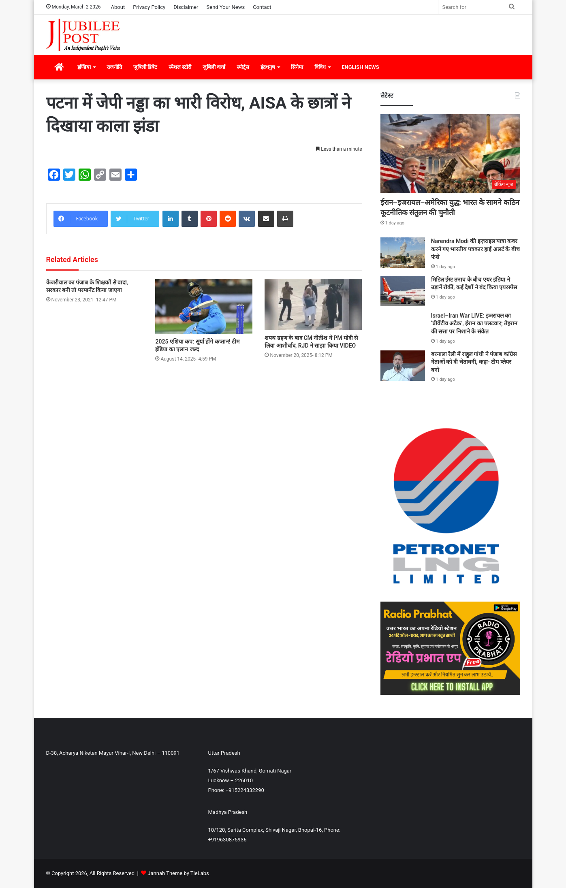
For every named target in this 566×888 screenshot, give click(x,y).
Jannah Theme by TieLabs (178, 873)
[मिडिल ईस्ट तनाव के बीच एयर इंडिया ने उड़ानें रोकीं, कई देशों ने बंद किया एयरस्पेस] (402, 291)
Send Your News (226, 7)
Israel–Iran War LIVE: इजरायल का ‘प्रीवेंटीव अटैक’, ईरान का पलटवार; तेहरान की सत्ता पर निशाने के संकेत (474, 323)
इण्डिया (84, 67)
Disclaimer (185, 7)
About (118, 7)
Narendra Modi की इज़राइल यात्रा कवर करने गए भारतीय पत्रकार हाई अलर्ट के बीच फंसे (475, 249)
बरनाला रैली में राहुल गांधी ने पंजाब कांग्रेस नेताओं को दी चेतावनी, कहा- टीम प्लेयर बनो (474, 362)
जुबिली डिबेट (145, 67)
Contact (262, 7)
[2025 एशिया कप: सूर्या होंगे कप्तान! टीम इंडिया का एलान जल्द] (203, 306)
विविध (320, 67)
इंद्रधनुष (268, 67)
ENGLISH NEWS (360, 67)
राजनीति (114, 67)
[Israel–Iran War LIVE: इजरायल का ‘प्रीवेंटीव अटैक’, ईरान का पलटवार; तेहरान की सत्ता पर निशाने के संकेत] (402, 326)
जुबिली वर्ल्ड (214, 67)
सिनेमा (297, 67)
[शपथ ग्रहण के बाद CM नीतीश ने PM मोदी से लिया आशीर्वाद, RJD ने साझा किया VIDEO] (313, 304)
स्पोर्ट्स (243, 67)
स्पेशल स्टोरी (180, 67)
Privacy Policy (149, 7)
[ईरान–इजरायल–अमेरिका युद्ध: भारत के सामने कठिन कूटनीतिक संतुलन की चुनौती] (450, 153)
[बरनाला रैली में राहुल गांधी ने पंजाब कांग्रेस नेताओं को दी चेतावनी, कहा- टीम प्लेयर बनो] (402, 365)
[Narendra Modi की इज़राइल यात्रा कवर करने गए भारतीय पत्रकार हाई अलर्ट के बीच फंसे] (402, 252)
